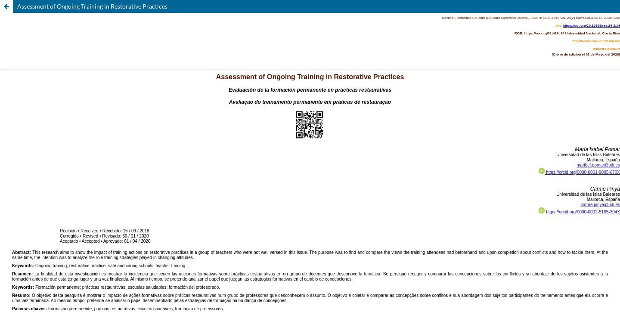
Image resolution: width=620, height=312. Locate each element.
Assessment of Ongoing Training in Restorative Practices (92, 6)
